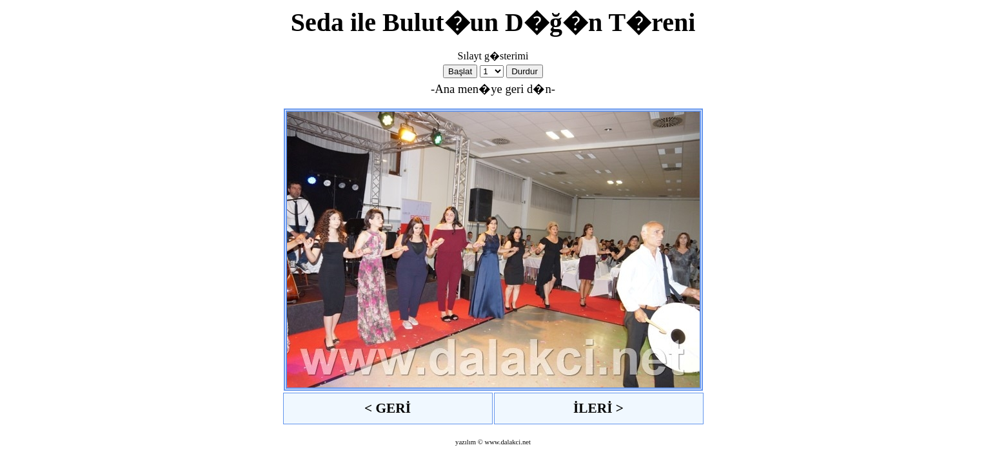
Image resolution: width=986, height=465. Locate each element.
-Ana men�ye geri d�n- (493, 89)
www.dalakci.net (507, 442)
